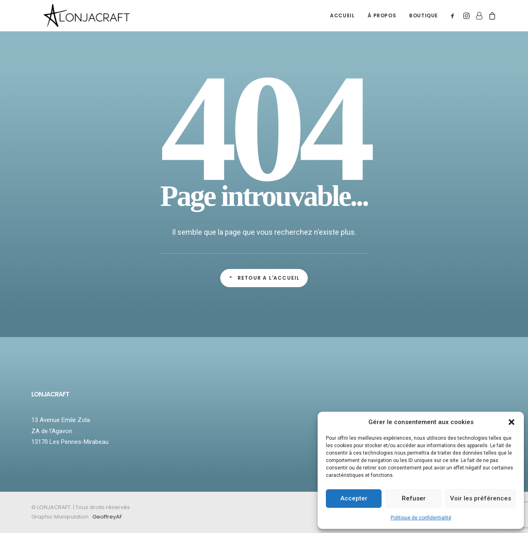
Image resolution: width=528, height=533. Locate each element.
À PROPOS (382, 20)
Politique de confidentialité (421, 518)
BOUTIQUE (423, 20)
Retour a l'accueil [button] (264, 277)
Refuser (414, 498)
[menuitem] (342, 20)
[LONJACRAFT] (92, 20)
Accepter (354, 498)
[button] (511, 422)
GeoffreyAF (107, 517)
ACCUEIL (342, 20)
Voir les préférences (480, 498)
